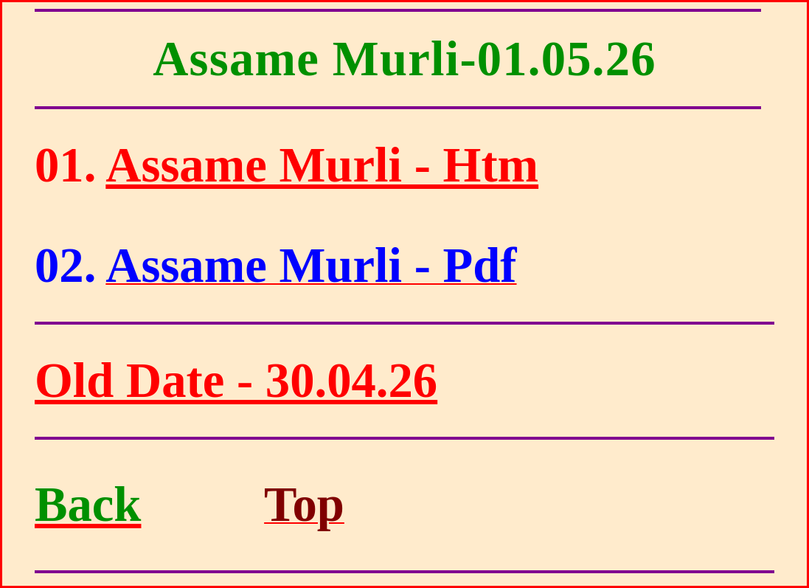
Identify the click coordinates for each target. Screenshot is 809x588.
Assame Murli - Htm (321, 165)
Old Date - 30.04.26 (236, 380)
